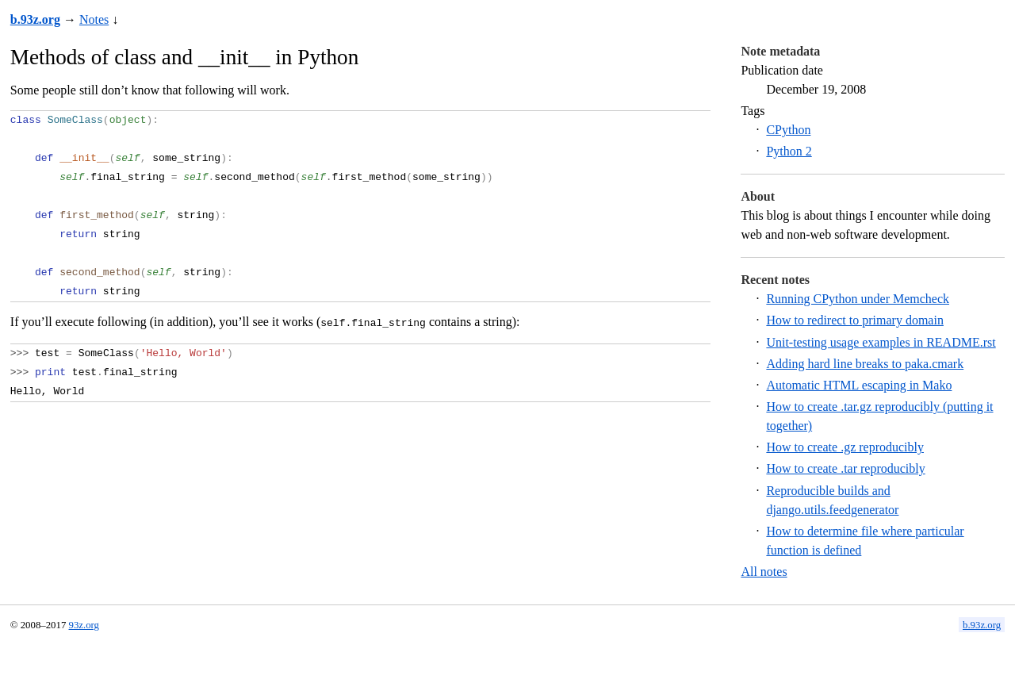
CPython (788, 129)
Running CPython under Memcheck (857, 298)
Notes (94, 19)
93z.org (84, 625)
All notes (764, 571)
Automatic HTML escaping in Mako (859, 385)
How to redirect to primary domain (855, 320)
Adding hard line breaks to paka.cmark (864, 363)
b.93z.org (35, 19)
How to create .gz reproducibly (845, 447)
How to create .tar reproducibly (845, 468)
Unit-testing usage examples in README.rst (880, 342)
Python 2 (788, 151)
